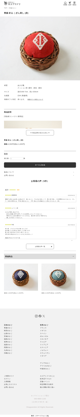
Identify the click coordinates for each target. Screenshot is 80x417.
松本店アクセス (46, 379)
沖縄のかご (8, 353)
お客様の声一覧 (40, 246)
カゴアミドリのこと (47, 376)
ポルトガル (44, 336)
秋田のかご (8, 330)
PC (48, 416)
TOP (5, 8)
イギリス (43, 330)
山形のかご (8, 333)
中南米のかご (45, 369)
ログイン (7, 379)
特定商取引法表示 (46, 384)
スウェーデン (45, 353)
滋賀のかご (8, 344)
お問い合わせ (9, 175)
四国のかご (8, 347)
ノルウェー (44, 350)
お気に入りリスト (10, 384)
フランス (43, 328)
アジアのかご (45, 363)
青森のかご (12, 8)
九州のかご (8, 350)
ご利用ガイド (9, 376)
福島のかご (8, 339)
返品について (9, 172)
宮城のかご (8, 336)
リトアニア (44, 344)
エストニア (44, 347)
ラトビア (43, 342)
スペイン (43, 333)
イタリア (43, 356)
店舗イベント (45, 381)
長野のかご (8, 342)
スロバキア (44, 339)
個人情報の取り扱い (47, 387)
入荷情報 (7, 381)
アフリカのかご (46, 366)
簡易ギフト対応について (35, 99)
